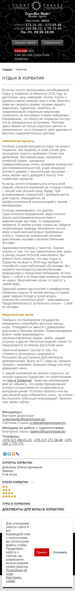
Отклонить (60, 552)
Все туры (27, 54)
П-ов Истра (9, 474)
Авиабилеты (21, 58)
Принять (41, 552)
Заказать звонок (24, 42)
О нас (17, 54)
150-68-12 (33, 28)
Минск (45, 20)
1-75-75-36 (53, 28)
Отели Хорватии (15, 482)
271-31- (32, 25)
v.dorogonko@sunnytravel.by (24, 419)
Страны (37, 54)
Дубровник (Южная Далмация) (22, 467)
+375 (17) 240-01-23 (16, 440)
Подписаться (52, 42)
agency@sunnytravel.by (48, 431)
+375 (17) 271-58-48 (47, 440)
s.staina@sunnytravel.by (47, 423)
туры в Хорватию (19, 380)
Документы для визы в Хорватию (33, 509)
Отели (45, 54)
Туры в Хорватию (16, 503)
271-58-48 (53, 25)
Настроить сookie (14, 579)
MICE (31, 50)
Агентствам (20, 50)
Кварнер (7, 470)
